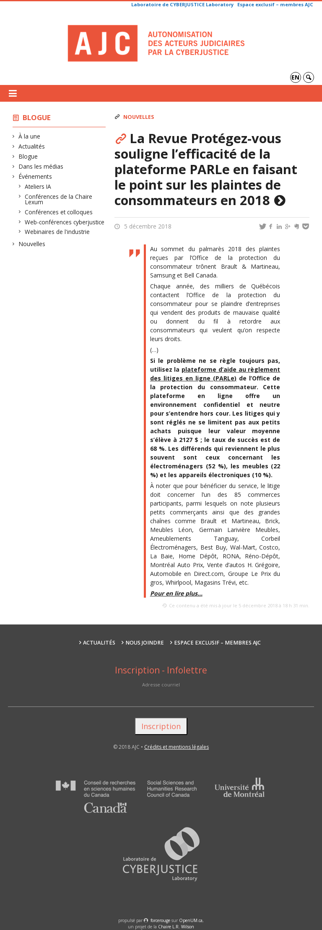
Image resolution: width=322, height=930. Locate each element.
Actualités (32, 146)
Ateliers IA (38, 186)
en (295, 77)
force (160, 920)
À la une (29, 136)
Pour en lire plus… (176, 593)
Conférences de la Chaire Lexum (58, 199)
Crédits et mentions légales (176, 746)
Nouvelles (32, 244)
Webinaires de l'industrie (57, 232)
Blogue (37, 117)
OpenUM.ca (191, 920)
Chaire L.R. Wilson (176, 927)
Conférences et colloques (59, 212)
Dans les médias (41, 166)
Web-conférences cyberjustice (64, 222)
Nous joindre (144, 642)
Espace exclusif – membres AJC (275, 4)
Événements (35, 176)
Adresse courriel (161, 684)
